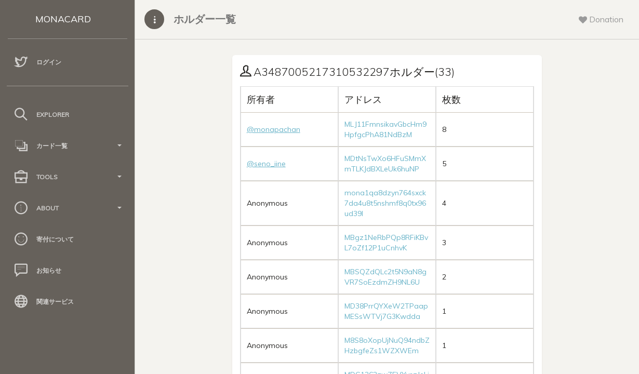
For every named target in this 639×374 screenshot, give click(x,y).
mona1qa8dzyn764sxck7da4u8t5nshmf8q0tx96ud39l (385, 203)
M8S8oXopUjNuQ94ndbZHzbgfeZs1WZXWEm (387, 345)
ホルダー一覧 (205, 18)
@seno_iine (266, 163)
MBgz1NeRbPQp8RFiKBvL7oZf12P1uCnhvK (386, 242)
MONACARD (63, 19)
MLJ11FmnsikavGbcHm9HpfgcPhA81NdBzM (385, 129)
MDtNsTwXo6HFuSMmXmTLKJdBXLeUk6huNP (385, 163)
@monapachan (273, 129)
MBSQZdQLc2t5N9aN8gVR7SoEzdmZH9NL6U (385, 277)
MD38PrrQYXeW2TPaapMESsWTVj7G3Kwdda (386, 311)
